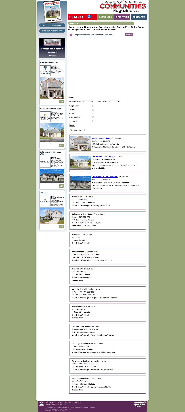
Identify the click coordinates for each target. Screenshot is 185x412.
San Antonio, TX (52, 404)
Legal (80, 407)
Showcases (105, 17)
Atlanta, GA (50, 402)
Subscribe (52, 407)
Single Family (74, 106)
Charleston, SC (61, 402)
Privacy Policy (74, 407)
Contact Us (139, 17)
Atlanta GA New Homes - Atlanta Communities (123, 6)
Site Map (86, 407)
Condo (71, 113)
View (61, 101)
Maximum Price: (101, 102)
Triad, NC (62, 404)
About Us (59, 407)
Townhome (73, 110)
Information (122, 17)
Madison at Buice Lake (101, 138)
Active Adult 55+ (75, 117)
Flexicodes (62, 410)
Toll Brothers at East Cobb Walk (105, 177)
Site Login (92, 407)
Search (82, 17)
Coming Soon (74, 121)
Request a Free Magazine (52, 14)
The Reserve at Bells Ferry (103, 156)
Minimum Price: (75, 102)
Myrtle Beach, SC (75, 402)
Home (47, 407)
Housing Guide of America (140, 404)
